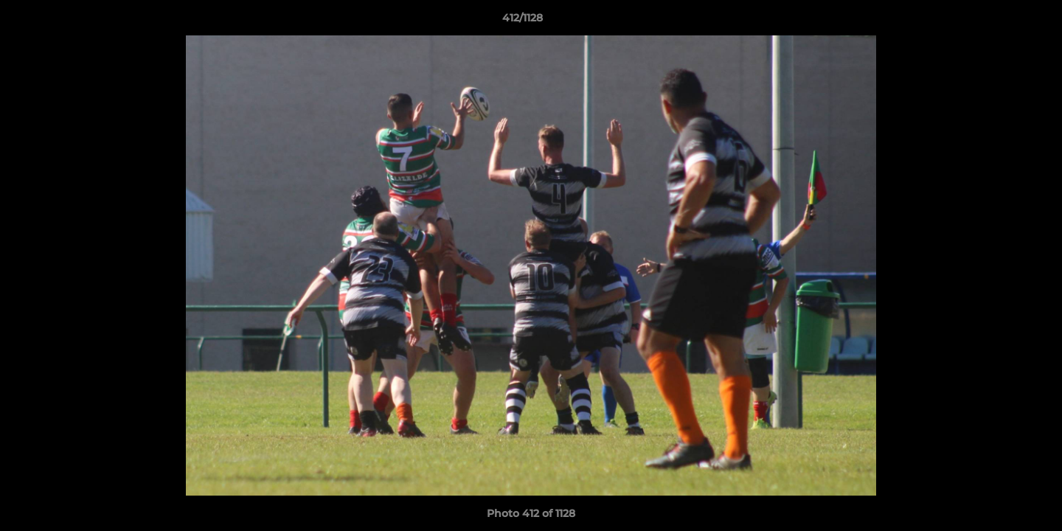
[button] (1000, 21)
